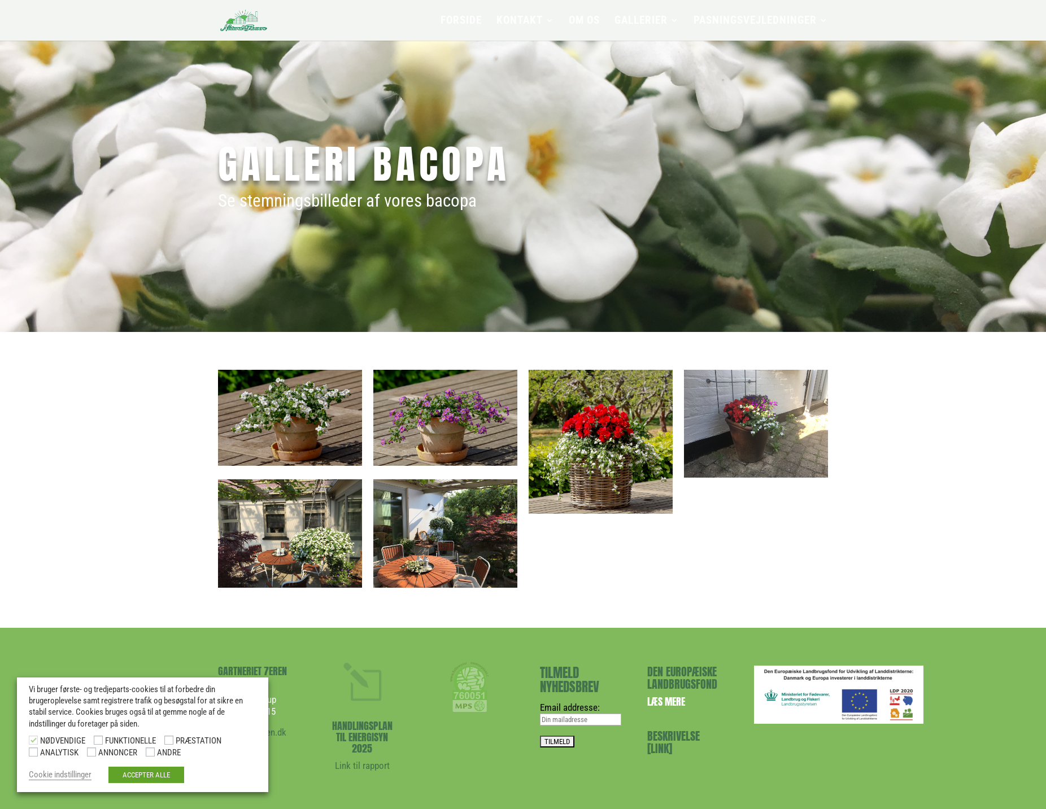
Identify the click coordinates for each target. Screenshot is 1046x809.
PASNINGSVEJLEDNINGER (755, 21)
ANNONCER (117, 752)
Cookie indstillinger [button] (60, 774)
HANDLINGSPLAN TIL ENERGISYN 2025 (362, 737)
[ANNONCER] (91, 751)
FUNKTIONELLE (130, 741)
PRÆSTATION (198, 741)
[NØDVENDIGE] (33, 740)
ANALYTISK (59, 752)
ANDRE (169, 752)
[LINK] (659, 748)
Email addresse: (570, 707)
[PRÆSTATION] (168, 740)
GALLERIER (641, 21)
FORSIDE (461, 21)
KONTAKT (519, 21)
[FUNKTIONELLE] (98, 740)
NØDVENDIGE (62, 741)
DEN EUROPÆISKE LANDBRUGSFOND (682, 678)
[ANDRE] (150, 751)
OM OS (584, 21)
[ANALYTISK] (33, 751)
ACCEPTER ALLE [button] (146, 775)
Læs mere (666, 701)
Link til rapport (362, 765)
